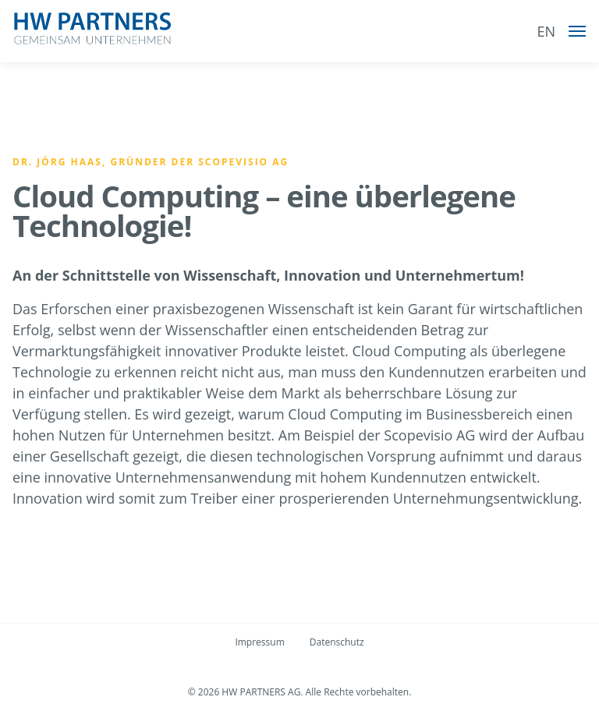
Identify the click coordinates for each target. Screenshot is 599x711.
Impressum (259, 642)
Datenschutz (337, 642)
